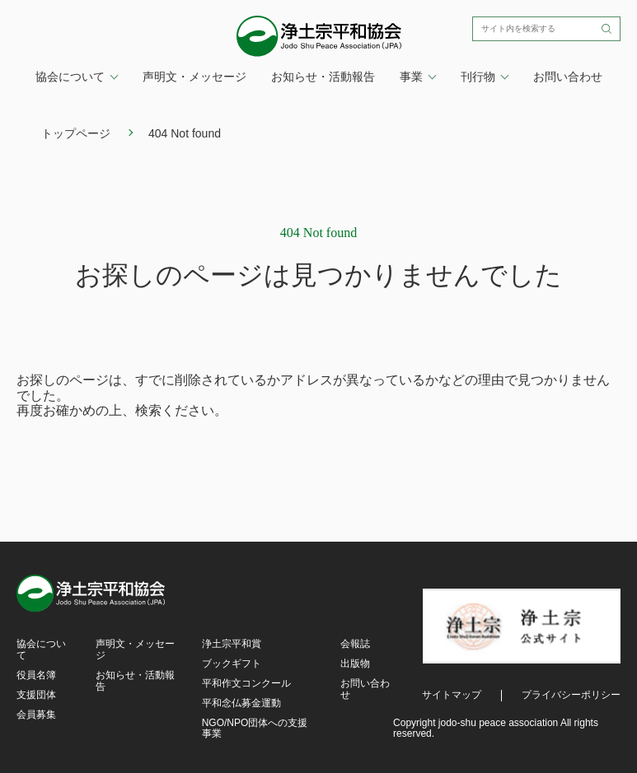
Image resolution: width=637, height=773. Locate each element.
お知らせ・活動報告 (323, 76)
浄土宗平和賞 (231, 644)
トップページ (75, 133)
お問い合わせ (567, 76)
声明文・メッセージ (194, 76)
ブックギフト (231, 663)
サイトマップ (451, 695)
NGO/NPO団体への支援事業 (255, 728)
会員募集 (36, 714)
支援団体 (36, 695)
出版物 (355, 663)
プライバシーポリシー (571, 695)
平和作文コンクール (246, 683)
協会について (41, 649)
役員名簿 (36, 675)
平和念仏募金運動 (241, 703)
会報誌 (355, 644)
